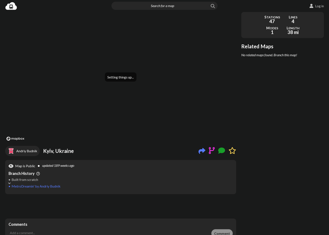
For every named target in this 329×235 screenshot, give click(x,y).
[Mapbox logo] (15, 138)
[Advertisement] (120, 206)
